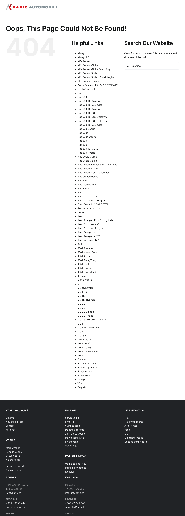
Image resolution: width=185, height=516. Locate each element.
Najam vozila (84, 339)
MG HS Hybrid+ (86, 299)
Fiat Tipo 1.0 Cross (88, 196)
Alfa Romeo (83, 61)
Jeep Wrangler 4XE (88, 240)
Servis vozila (72, 417)
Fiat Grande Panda (87, 176)
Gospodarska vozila (88, 208)
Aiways (81, 53)
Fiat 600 (82, 144)
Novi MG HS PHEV (87, 351)
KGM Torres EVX (86, 271)
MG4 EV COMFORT (88, 327)
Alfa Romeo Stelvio (88, 73)
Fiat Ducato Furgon (88, 168)
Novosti (81, 355)
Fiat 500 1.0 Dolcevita (89, 124)
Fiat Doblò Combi (87, 160)
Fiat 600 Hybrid (86, 152)
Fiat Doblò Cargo (87, 156)
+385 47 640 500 (75, 503)
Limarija (69, 421)
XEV (79, 383)
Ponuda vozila (14, 451)
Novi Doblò (83, 343)
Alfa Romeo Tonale (88, 81)
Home (80, 212)
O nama (81, 359)
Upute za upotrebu (75, 463)
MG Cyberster (85, 287)
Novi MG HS (84, 347)
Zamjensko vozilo (75, 433)
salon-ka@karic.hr (75, 507)
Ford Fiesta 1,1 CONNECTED (93, 204)
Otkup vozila (13, 455)
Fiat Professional (86, 184)
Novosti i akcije (14, 421)
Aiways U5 (83, 57)
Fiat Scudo (83, 188)
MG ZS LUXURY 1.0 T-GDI (91, 319)
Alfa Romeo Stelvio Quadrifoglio (95, 77)
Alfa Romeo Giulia (87, 65)
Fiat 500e (82, 132)
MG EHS (82, 291)
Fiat (79, 93)
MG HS (81, 295)
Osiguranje (71, 445)
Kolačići (81, 276)
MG (79, 283)
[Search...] (151, 66)
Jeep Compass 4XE (88, 224)
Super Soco (83, 375)
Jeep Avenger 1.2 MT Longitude (95, 220)
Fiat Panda (83, 180)
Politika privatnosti (75, 467)
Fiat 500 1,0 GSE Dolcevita (92, 116)
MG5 (80, 331)
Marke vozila (84, 279)
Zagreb (81, 387)
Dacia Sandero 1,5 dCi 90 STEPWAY (97, 85)
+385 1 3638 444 (16, 503)
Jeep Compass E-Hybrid (91, 228)
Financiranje (72, 441)
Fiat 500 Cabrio (86, 128)
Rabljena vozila (86, 371)
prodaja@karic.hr (15, 507)
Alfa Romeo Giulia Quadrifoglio (94, 69)
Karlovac (82, 244)
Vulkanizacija (72, 425)
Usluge (81, 379)
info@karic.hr (13, 492)
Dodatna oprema (74, 429)
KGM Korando (85, 248)
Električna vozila (86, 89)
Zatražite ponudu (15, 466)
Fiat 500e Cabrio (87, 136)
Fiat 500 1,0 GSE (86, 113)
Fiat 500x (82, 140)
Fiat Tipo (82, 192)
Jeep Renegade (86, 232)
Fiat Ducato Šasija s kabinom (93, 172)
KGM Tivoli (83, 264)
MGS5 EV (82, 335)
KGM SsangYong (86, 260)
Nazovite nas (13, 470)
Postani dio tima (86, 363)
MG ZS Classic (85, 311)
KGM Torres (83, 268)
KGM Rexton (84, 256)
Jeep (80, 216)
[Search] (128, 66)
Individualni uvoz (74, 437)
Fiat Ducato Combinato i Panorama (97, 164)
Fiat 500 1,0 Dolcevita (89, 101)
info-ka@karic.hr (74, 492)
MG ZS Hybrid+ (86, 315)
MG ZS (81, 303)
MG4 (80, 323)
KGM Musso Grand (87, 252)
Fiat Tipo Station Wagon (91, 200)
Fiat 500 (82, 97)
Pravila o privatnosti (88, 367)
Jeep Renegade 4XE (88, 236)
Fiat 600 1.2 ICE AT (88, 148)
